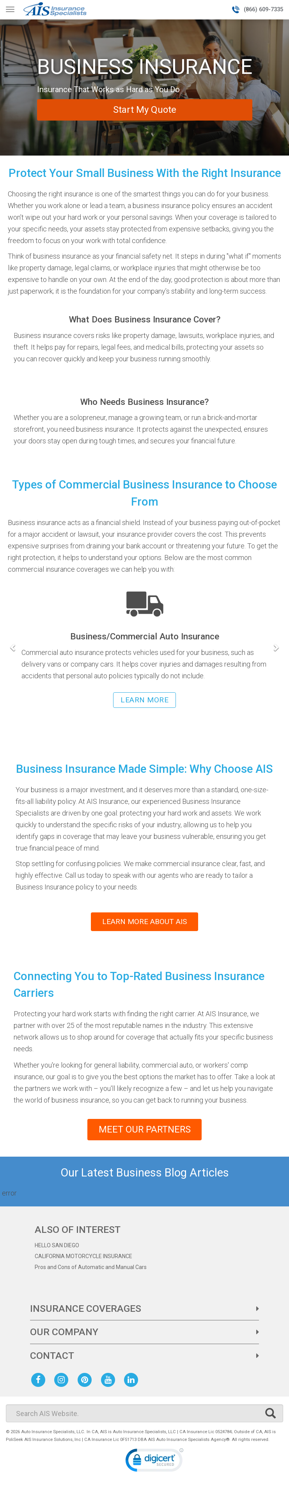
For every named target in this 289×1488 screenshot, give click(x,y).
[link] (154, 1463)
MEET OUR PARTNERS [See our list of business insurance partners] (144, 1130)
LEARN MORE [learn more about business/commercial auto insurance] (144, 700)
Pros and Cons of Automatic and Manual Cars (91, 1269)
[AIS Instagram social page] (63, 1381)
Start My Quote (145, 109)
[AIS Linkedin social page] (132, 1381)
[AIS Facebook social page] (40, 1381)
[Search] (144, 1415)
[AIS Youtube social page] (109, 1381)
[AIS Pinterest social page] (86, 1381)
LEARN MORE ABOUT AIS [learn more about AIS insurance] (144, 921)
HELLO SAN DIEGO (57, 1247)
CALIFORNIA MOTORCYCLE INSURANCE (83, 1258)
